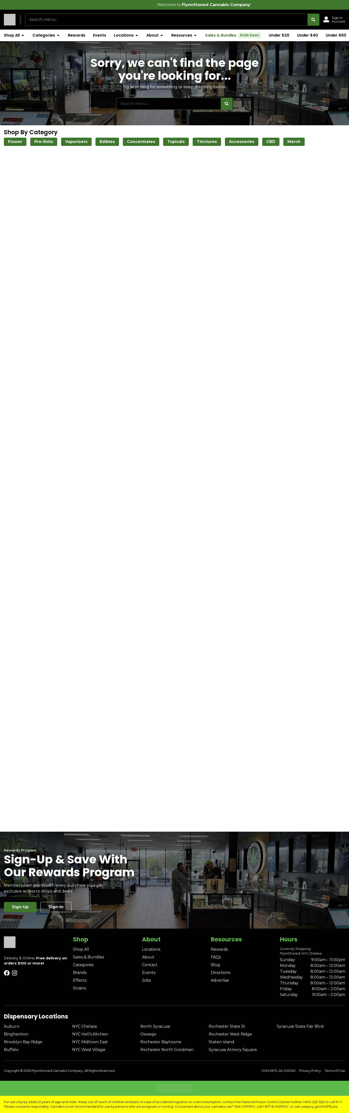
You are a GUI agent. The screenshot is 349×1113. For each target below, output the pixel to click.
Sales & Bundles (88, 957)
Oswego (148, 1034)
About (148, 957)
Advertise (220, 980)
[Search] (313, 19)
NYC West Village (88, 1049)
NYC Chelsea (84, 1026)
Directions (220, 972)
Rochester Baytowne (160, 1042)
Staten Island (221, 1042)
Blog (215, 965)
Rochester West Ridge (230, 1034)
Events (148, 972)
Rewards (219, 949)
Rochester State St (227, 1026)
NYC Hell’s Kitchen (90, 1034)
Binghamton (16, 1034)
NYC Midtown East (90, 1042)
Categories (83, 965)
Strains (79, 988)
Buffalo (11, 1049)
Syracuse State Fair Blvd (300, 1026)
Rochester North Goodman (166, 1049)
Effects (80, 980)
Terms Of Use (335, 1071)
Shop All (81, 949)
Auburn (11, 1026)
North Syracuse (155, 1026)
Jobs (146, 980)
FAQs (216, 957)
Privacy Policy (310, 1071)
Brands (80, 972)
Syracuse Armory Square (233, 1049)
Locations (151, 949)
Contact (150, 965)
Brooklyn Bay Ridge (23, 1042)
